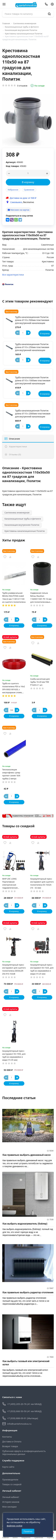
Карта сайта (8, 1466)
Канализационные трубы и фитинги (22, 26)
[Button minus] (17, 332)
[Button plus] (28, 332)
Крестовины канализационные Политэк (23, 33)
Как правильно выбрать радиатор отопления (28, 1292)
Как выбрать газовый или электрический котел (26, 1363)
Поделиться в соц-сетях (19, 215)
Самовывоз (16, 202)
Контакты (7, 1436)
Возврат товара (10, 1446)
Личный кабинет (10, 1497)
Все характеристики (13, 274)
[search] (49, 13)
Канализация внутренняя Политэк (21, 30)
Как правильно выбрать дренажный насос (27, 1155)
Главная (6, 23)
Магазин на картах (18, 209)
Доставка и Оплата (11, 1441)
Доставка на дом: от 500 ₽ (23, 198)
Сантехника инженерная (24, 23)
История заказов (10, 1501)
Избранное (13, 189)
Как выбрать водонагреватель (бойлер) (25, 1223)
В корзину (28, 182)
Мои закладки (9, 1506)
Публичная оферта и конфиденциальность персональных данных (24, 1453)
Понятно (28, 1531)
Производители (10, 1479)
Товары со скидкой (11, 1484)
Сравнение (29, 189)
